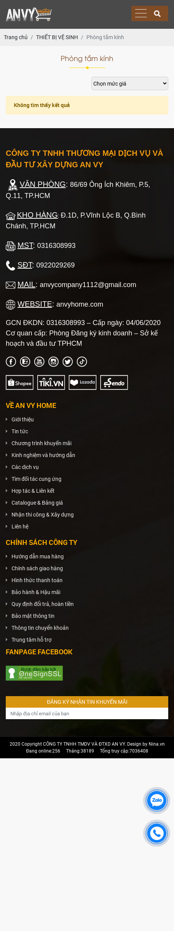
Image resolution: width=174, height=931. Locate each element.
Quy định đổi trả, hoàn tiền (43, 604)
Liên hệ (20, 526)
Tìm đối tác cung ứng (36, 479)
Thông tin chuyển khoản (40, 628)
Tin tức (20, 431)
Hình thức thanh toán (37, 580)
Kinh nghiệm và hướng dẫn (43, 455)
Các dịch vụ (25, 467)
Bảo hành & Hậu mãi (36, 592)
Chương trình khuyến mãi (41, 443)
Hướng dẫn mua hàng (38, 556)
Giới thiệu (23, 419)
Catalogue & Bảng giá (37, 503)
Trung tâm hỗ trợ (31, 640)
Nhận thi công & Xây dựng (43, 515)
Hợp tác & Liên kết (33, 491)
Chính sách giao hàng (37, 568)
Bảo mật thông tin (33, 616)
